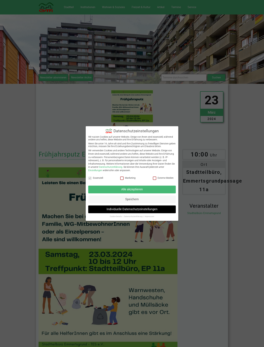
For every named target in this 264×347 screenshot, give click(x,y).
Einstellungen (95, 168)
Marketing (128, 175)
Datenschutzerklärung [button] (133, 214)
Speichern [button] (132, 197)
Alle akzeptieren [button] (132, 187)
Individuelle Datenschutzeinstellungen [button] (132, 207)
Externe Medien (163, 175)
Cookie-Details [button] (116, 214)
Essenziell (95, 175)
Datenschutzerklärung (110, 164)
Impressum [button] (149, 214)
